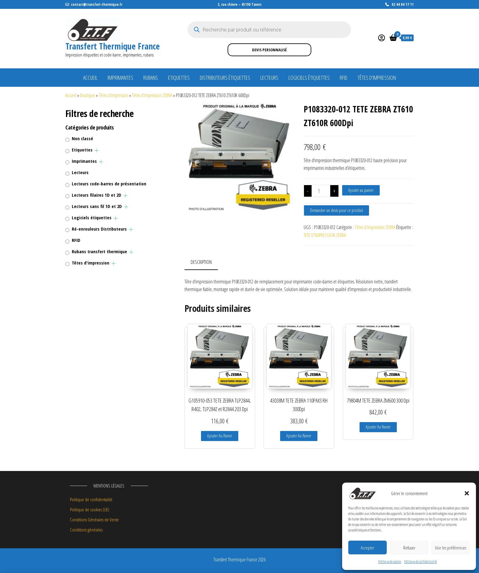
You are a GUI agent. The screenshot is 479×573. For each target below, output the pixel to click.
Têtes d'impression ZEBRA (152, 95)
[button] (467, 493)
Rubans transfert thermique (99, 251)
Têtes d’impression (376, 77)
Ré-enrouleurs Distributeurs (99, 229)
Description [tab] (201, 262)
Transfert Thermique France (112, 46)
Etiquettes (179, 77)
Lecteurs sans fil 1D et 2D (97, 206)
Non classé (82, 138)
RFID (343, 77)
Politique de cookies (389, 561)
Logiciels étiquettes (309, 77)
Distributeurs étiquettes (225, 77)
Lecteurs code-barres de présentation (109, 184)
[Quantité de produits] (321, 191)
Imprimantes (120, 77)
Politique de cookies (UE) (89, 509)
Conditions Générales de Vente (94, 519)
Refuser (409, 548)
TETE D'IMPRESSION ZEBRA (325, 235)
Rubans (150, 77)
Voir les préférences (450, 548)
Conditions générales (86, 530)
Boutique (87, 95)
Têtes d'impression (113, 95)
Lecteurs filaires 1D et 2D (96, 195)
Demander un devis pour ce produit (336, 210)
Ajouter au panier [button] (219, 436)
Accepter (367, 548)
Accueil (90, 77)
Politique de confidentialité (420, 561)
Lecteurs (269, 77)
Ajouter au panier (361, 190)
